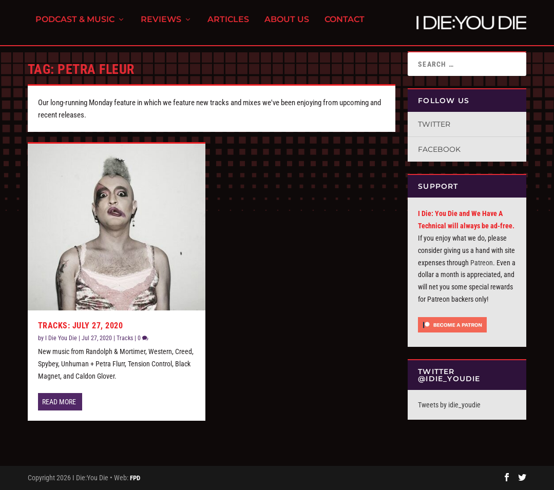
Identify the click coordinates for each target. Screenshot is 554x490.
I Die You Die (61, 338)
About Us (286, 26)
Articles (228, 26)
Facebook (439, 149)
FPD (135, 478)
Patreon (481, 263)
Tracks (125, 338)
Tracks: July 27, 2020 (80, 325)
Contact (344, 26)
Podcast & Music (74, 26)
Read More (59, 402)
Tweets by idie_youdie (449, 405)
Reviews (161, 26)
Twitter (434, 124)
